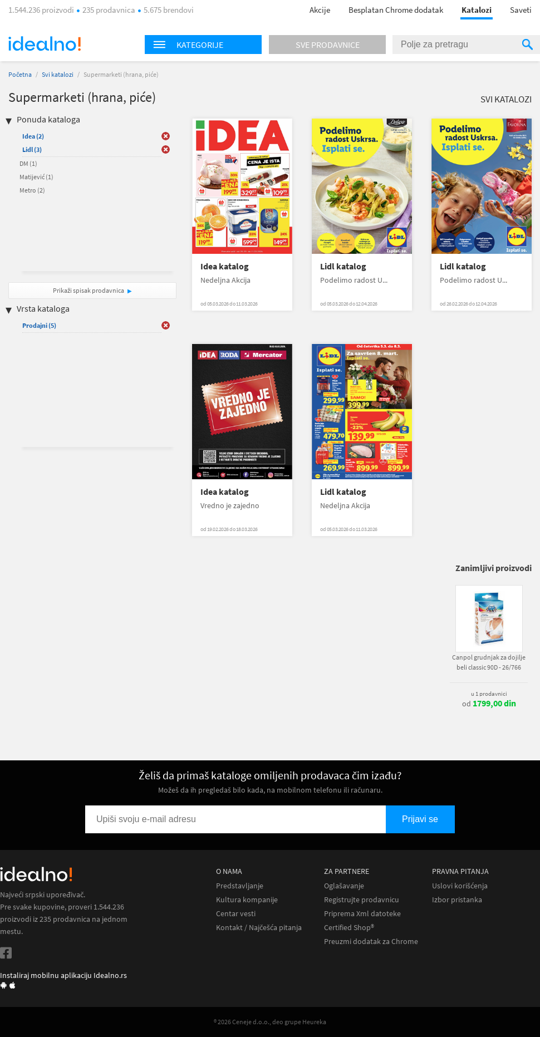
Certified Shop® (349, 927)
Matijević (36, 177)
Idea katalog (224, 266)
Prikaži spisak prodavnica (88, 290)
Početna (20, 74)
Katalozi (477, 9)
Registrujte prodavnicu (361, 900)
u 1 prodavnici (489, 693)
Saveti (521, 9)
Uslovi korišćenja (460, 886)
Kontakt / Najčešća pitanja (259, 927)
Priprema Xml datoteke (362, 913)
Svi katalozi (57, 74)
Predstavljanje (239, 886)
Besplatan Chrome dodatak (395, 9)
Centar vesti (236, 913)
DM (28, 163)
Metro (32, 190)
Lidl (32, 149)
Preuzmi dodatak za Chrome (371, 941)
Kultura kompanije (247, 900)
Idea (33, 136)
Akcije (320, 9)
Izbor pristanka (457, 900)
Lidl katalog (343, 266)
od (489, 704)
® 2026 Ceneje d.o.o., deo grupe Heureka (270, 1022)
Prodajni (39, 325)
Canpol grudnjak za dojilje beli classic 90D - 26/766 (489, 662)
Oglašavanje (344, 886)
